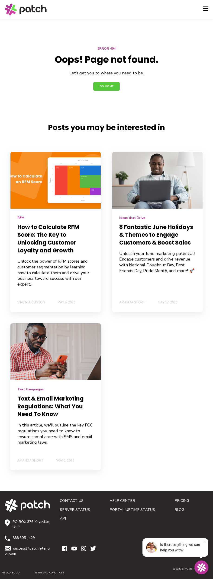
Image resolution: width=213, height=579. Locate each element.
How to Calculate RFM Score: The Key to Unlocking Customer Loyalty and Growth (48, 238)
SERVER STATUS (75, 510)
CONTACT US (72, 501)
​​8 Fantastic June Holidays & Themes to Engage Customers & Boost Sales (156, 234)
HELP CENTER (122, 501)
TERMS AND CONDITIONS (45, 572)
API (63, 519)
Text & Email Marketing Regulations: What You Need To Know (50, 406)
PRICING (181, 501)
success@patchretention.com (27, 551)
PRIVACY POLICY (11, 572)
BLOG (179, 510)
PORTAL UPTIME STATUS (132, 510)
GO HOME (107, 86)
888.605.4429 (24, 537)
